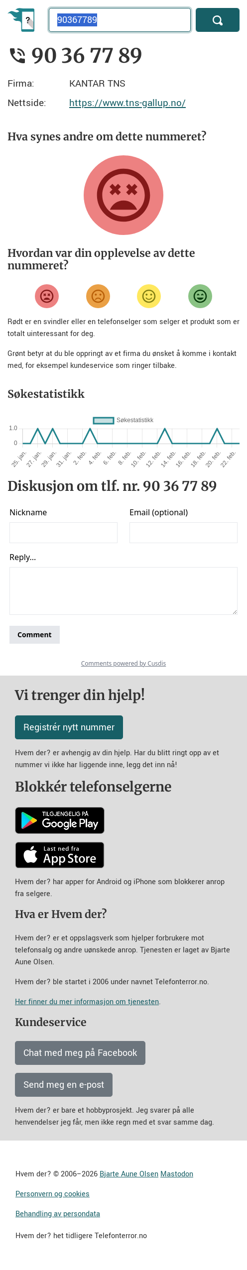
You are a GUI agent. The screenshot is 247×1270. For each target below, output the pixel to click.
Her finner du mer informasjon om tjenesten (87, 1002)
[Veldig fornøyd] (200, 296)
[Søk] (218, 20)
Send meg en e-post (63, 1084)
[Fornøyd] (149, 296)
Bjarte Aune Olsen (129, 1174)
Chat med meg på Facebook (80, 1052)
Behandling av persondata (57, 1214)
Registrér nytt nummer (69, 727)
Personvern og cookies (52, 1194)
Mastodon (176, 1174)
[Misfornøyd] (98, 296)
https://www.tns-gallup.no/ (127, 103)
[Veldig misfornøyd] (47, 296)
